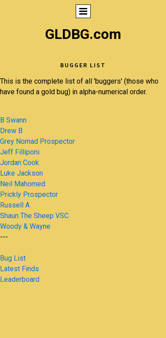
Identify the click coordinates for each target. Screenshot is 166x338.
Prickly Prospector (29, 194)
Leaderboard (19, 279)
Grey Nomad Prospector (37, 141)
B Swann (13, 120)
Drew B (11, 131)
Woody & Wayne (25, 226)
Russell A (15, 205)
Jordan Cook (19, 162)
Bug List (13, 258)
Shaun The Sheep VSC (34, 215)
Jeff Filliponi (19, 152)
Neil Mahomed (22, 184)
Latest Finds (19, 269)
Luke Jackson (21, 173)
